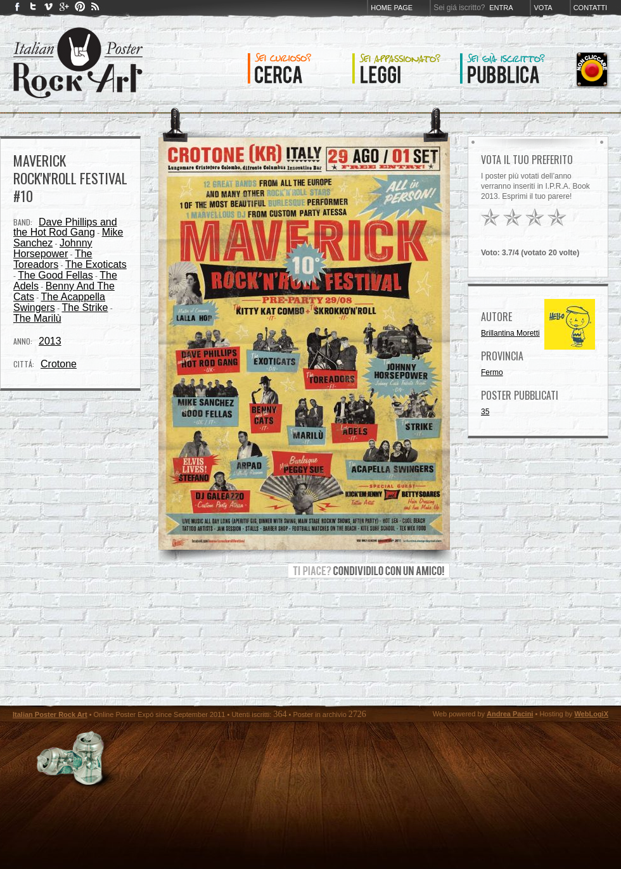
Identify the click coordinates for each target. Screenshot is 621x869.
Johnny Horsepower (53, 248)
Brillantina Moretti (510, 333)
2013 (50, 341)
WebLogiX (591, 714)
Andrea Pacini (510, 714)
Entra (501, 7)
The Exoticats (96, 264)
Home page (392, 7)
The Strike (84, 307)
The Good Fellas (55, 275)
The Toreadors (53, 259)
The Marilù (37, 318)
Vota (543, 7)
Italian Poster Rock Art (50, 714)
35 (485, 411)
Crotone (59, 363)
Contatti (590, 7)
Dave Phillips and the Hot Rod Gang (65, 227)
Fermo (492, 372)
